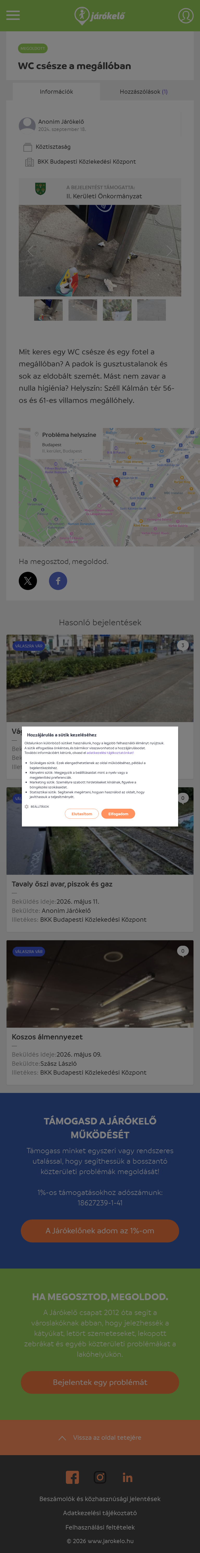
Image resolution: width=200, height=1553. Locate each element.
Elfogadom (118, 813)
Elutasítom (82, 813)
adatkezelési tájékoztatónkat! (110, 752)
